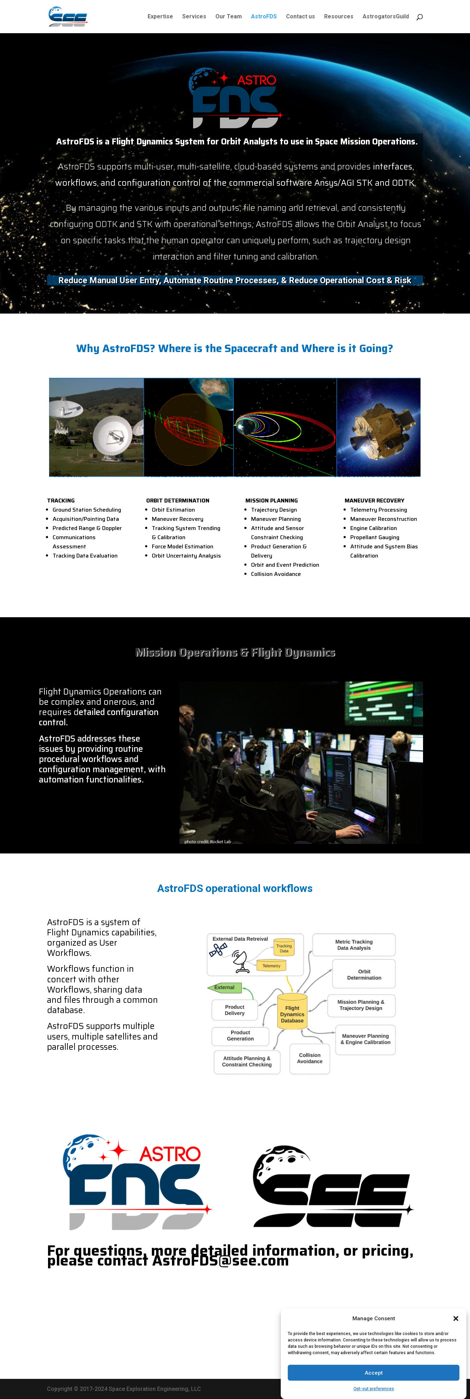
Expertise (160, 17)
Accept (374, 1384)
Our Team (228, 17)
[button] (455, 1330)
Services (194, 17)
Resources (338, 17)
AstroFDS (264, 17)
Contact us (300, 17)
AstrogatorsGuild (386, 17)
